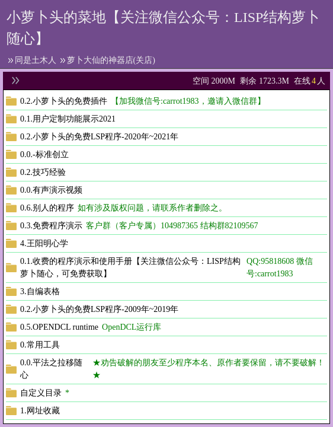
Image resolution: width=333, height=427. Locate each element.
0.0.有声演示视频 (51, 190)
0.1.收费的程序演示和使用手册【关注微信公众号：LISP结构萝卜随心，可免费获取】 (130, 267)
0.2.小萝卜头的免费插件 (63, 101)
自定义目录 (41, 392)
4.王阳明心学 (44, 243)
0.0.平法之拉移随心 (51, 369)
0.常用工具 (40, 344)
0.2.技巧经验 (43, 172)
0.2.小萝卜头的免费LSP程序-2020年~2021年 (99, 136)
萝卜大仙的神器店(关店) (111, 60)
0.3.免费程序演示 (51, 225)
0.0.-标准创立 (44, 154)
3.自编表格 (40, 291)
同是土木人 (35, 60)
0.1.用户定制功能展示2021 (68, 118)
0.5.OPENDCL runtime (59, 327)
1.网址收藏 (40, 410)
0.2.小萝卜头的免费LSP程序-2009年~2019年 (99, 309)
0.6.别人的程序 (47, 207)
